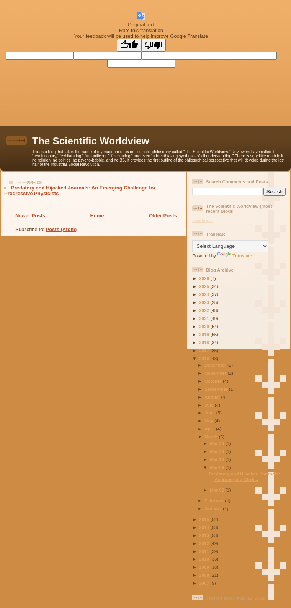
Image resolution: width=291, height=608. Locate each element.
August (212, 397)
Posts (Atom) (61, 229)
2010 (204, 558)
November (215, 372)
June (210, 412)
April (210, 428)
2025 (204, 286)
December (215, 364)
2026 (204, 278)
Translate (234, 255)
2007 (204, 583)
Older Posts (163, 215)
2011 (204, 551)
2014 (204, 527)
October (213, 380)
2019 (204, 334)
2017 (204, 350)
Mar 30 (217, 443)
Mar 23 (217, 451)
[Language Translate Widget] (230, 246)
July (209, 405)
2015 (204, 519)
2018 (204, 342)
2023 (204, 302)
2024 (204, 294)
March (211, 436)
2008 (204, 574)
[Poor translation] (153, 45)
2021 (204, 318)
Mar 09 (217, 467)
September (216, 388)
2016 (204, 358)
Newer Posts (30, 215)
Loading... (202, 220)
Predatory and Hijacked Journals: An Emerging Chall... (244, 476)
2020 (204, 326)
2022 (204, 310)
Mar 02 (217, 489)
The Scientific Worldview (90, 141)
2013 (204, 535)
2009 (204, 566)
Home (97, 215)
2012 (204, 543)
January (213, 508)
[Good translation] (129, 45)
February (214, 500)
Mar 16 (217, 459)
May (209, 420)
